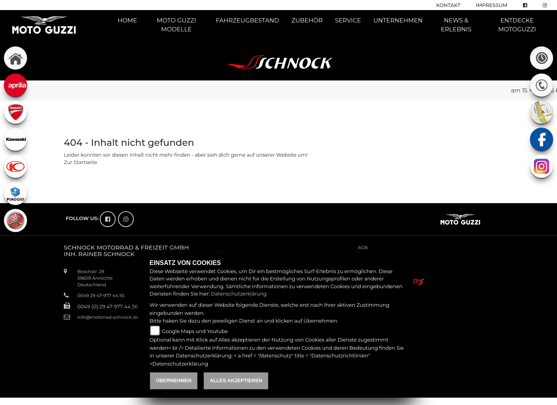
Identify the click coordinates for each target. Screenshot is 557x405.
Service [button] (348, 20)
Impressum (491, 5)
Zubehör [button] (307, 20)
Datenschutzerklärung (239, 294)
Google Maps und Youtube (195, 331)
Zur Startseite (80, 162)
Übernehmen (173, 380)
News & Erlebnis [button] (456, 25)
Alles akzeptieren (236, 380)
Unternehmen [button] (398, 20)
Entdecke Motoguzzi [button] (517, 25)
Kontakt (448, 5)
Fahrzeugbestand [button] (247, 20)
